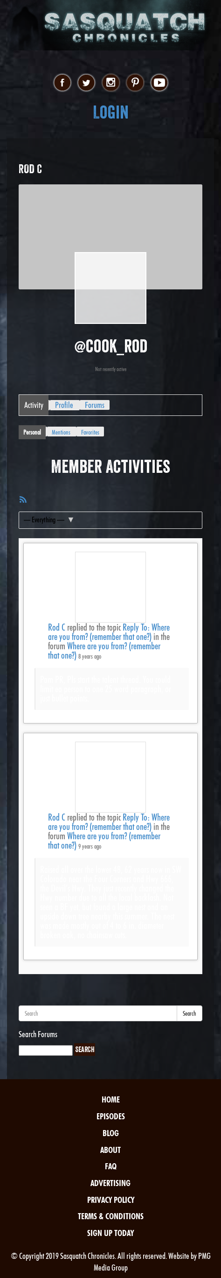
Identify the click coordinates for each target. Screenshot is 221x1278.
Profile (64, 405)
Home (111, 1099)
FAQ (111, 1166)
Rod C (56, 627)
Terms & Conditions (111, 1216)
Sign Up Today (110, 1233)
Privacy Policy (110, 1200)
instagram (111, 83)
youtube (159, 83)
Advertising (110, 1183)
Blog (111, 1133)
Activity (33, 405)
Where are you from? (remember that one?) (104, 650)
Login (111, 112)
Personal (32, 432)
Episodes (111, 1116)
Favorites (90, 432)
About (110, 1150)
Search (189, 1013)
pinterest (135, 83)
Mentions (61, 432)
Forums (94, 405)
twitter (86, 83)
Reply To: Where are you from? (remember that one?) (109, 632)
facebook (62, 83)
